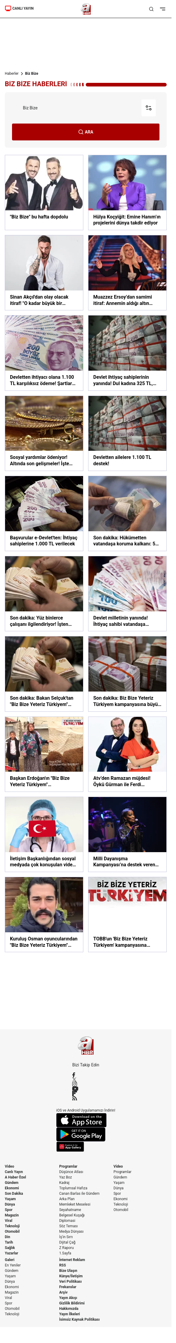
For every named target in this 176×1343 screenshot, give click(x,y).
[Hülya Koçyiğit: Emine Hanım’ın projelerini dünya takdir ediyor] (127, 192)
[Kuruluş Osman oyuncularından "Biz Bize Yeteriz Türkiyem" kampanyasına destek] (44, 914)
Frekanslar (67, 1287)
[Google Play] (85, 1134)
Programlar (68, 1166)
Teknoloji (12, 1226)
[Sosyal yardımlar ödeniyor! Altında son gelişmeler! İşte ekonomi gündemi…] (44, 433)
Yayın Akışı (68, 1298)
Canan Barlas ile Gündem (79, 1193)
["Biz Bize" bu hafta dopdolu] (44, 192)
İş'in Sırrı (66, 1237)
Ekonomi (12, 1188)
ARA (85, 132)
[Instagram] (85, 1084)
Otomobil (12, 1231)
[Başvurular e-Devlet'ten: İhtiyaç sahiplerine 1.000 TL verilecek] (44, 513)
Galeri (9, 1260)
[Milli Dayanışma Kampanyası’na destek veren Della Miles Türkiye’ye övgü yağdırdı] (127, 834)
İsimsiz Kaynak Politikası (79, 1319)
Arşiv (63, 1292)
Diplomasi (67, 1221)
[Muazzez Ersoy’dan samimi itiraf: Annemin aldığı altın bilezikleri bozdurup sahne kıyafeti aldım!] (127, 272)
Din (7, 1237)
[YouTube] (85, 1089)
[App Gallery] (85, 1147)
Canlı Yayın (14, 1172)
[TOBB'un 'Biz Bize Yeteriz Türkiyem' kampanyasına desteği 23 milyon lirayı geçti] (127, 914)
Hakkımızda (69, 1309)
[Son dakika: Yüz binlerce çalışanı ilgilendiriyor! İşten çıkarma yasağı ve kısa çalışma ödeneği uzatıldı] (44, 593)
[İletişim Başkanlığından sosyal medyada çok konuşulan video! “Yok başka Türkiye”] (44, 834)
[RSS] (85, 1098)
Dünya (10, 1204)
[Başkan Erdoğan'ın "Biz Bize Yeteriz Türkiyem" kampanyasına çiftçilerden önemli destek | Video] (44, 754)
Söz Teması (68, 1226)
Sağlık (10, 1248)
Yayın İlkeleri (69, 1314)
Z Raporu (66, 1248)
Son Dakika (14, 1193)
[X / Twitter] (85, 1079)
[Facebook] (85, 1074)
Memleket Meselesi (75, 1204)
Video (9, 1166)
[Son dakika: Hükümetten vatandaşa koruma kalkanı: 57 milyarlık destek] (127, 513)
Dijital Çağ (67, 1242)
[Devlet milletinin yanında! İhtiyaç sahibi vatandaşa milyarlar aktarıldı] (127, 593)
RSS (62, 1265)
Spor (8, 1210)
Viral (8, 1221)
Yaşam (10, 1199)
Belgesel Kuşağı (72, 1215)
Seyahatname (70, 1210)
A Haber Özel (15, 1177)
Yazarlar (11, 1253)
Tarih (9, 1242)
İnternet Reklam (72, 1260)
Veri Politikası (70, 1281)
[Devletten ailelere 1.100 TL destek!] (127, 433)
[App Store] (85, 1120)
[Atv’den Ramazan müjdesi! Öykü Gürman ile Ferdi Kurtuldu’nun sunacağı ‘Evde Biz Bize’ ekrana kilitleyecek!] (127, 754)
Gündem (11, 1183)
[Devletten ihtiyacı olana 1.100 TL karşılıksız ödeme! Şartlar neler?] (44, 353)
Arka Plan (67, 1199)
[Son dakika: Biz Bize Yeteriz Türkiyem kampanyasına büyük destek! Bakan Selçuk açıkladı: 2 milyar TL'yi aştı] (127, 673)
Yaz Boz (65, 1177)
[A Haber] (86, 9)
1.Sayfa (65, 1253)
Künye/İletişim (71, 1276)
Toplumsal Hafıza (73, 1188)
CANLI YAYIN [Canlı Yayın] (19, 8)
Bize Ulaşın (68, 1271)
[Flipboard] (85, 1093)
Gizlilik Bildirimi (72, 1303)
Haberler (12, 73)
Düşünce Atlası (71, 1172)
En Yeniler (13, 1265)
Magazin (12, 1215)
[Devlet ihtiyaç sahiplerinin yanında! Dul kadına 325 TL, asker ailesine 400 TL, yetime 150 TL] (127, 353)
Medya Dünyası (71, 1231)
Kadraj (64, 1183)
